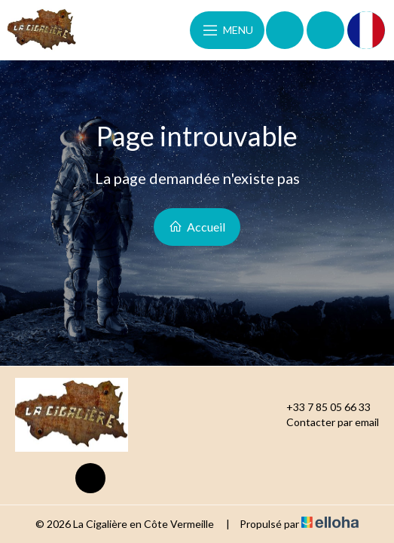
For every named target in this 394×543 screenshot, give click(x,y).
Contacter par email (324, 422)
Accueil (197, 226)
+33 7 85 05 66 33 (320, 407)
